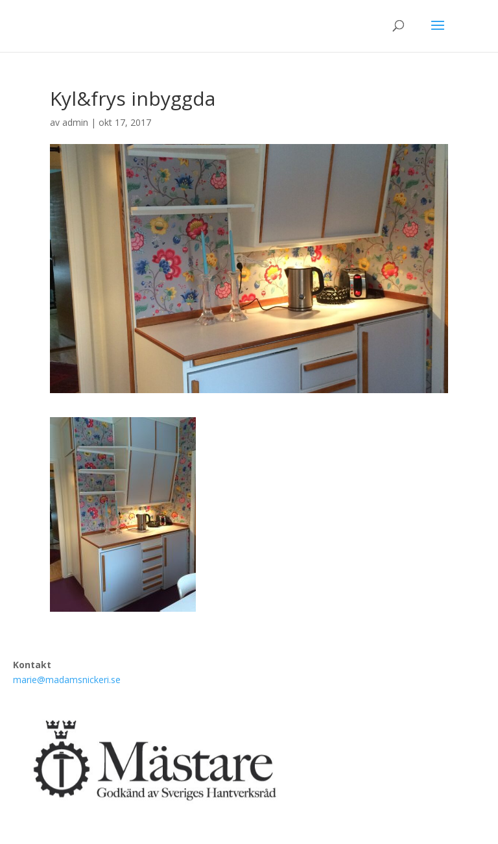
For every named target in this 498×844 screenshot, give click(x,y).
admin (75, 122)
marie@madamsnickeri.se (67, 679)
